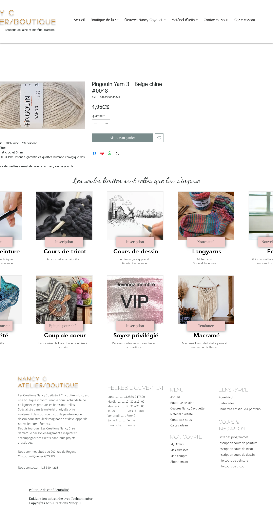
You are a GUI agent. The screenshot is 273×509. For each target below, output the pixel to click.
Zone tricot (226, 397)
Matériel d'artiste (181, 414)
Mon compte (179, 456)
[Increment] (107, 123)
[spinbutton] (101, 123)
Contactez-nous (181, 420)
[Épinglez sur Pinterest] (102, 153)
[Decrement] (94, 123)
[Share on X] (117, 153)
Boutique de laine (182, 403)
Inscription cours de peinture (238, 443)
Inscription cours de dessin (237, 454)
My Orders (177, 444)
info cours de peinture (233, 460)
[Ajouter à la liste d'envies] (159, 137)
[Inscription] (64, 242)
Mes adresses (179, 450)
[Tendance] (206, 326)
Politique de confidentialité (49, 490)
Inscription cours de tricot (236, 449)
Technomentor (82, 498)
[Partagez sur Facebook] (94, 153)
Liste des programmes (233, 437)
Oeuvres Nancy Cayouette (187, 408)
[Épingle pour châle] (64, 326)
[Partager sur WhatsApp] (109, 153)
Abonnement (179, 462)
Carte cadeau (179, 425)
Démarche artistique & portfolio (236, 409)
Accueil (175, 397)
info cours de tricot (231, 466)
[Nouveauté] (206, 242)
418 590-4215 (49, 467)
